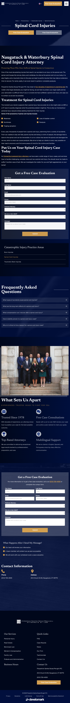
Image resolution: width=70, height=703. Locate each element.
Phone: (6, 199)
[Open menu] (66, 3)
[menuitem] (35, 252)
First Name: (7, 178)
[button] (40, 3)
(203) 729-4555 (55, 482)
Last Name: (7, 185)
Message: (7, 221)
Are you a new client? (10, 214)
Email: (6, 192)
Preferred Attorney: (9, 207)
